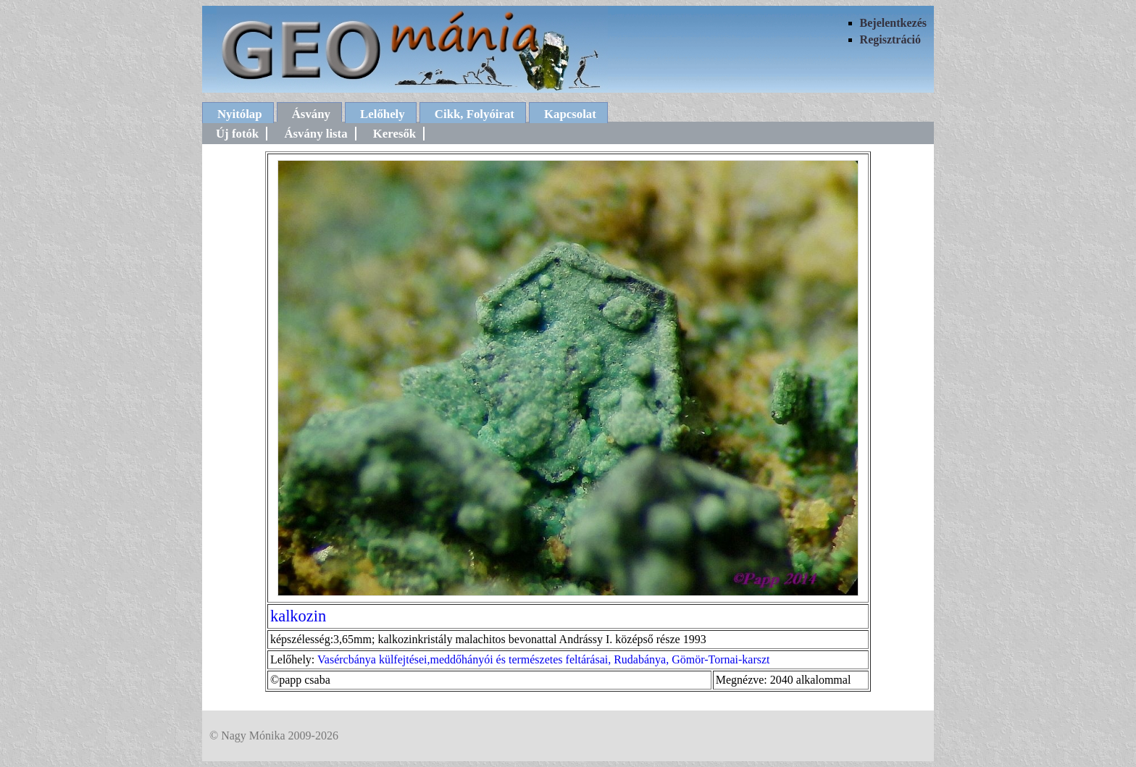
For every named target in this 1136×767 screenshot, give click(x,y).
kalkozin (298, 616)
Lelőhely (382, 114)
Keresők (394, 134)
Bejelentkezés (893, 23)
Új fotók (237, 134)
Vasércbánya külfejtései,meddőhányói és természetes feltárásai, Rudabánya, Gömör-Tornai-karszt (543, 659)
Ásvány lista (315, 134)
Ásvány (311, 114)
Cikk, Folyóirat (474, 114)
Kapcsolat (570, 114)
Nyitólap (239, 114)
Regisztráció (890, 39)
